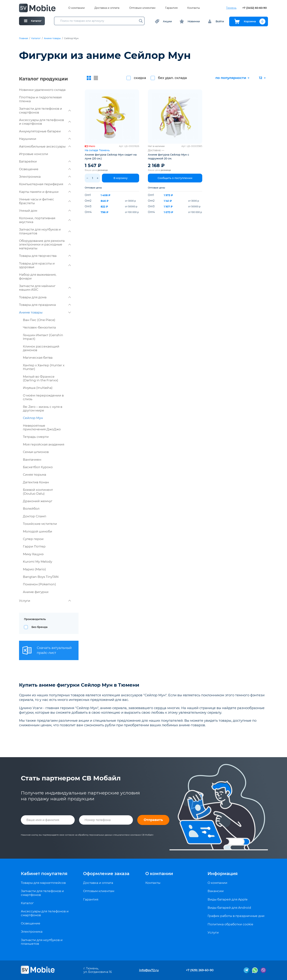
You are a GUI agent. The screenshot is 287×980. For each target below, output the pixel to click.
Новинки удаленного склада (42, 90)
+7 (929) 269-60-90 (200, 970)
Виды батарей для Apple (227, 899)
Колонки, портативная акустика (45, 220)
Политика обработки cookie (230, 924)
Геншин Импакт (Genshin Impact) (43, 337)
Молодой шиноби (37, 531)
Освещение (45, 169)
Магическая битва (38, 357)
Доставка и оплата (106, 8)
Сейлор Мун (33, 418)
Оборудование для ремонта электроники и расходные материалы (45, 244)
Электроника (45, 176)
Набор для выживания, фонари (37, 276)
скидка (140, 78)
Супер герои (33, 539)
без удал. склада (172, 78)
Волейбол (31, 508)
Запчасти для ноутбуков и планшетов (45, 231)
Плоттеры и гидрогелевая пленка (40, 99)
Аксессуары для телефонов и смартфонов (45, 121)
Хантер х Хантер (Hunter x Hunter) (43, 367)
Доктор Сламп (34, 516)
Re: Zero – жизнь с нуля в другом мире (42, 408)
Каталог (36, 38)
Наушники (45, 139)
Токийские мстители (40, 524)
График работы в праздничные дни (236, 916)
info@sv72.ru (149, 970)
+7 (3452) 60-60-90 (254, 8)
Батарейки (45, 161)
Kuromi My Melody (37, 561)
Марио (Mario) (34, 569)
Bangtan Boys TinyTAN (41, 577)
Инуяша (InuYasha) (38, 388)
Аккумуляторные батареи (45, 131)
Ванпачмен (32, 459)
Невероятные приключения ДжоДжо (42, 427)
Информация (223, 873)
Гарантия (171, 8)
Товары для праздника (45, 305)
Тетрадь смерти (36, 437)
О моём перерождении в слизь (43, 397)
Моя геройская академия (43, 444)
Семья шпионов (36, 452)
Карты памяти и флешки (45, 192)
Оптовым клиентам (142, 8)
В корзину (120, 178)
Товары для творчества (45, 256)
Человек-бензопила (39, 327)
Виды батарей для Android (229, 907)
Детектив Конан (36, 482)
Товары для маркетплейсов (43, 883)
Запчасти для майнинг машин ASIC (45, 287)
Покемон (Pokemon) (39, 584)
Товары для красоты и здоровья (45, 265)
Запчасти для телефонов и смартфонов (45, 110)
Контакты (193, 8)
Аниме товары (52, 38)
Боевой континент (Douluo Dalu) (38, 491)
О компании (76, 8)
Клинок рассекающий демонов (41, 348)
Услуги (45, 601)
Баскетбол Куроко (38, 467)
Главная (23, 38)
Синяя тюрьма (34, 474)
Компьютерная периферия (45, 184)
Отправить (153, 820)
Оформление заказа (106, 873)
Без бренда (39, 627)
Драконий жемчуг (37, 501)
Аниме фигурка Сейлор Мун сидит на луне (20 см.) (111, 156)
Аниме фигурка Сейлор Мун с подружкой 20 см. (168, 156)
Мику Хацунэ (33, 554)
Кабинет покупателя (44, 873)
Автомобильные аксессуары (45, 146)
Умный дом (45, 210)
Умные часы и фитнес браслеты (45, 201)
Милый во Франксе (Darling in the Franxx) (40, 378)
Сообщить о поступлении (175, 178)
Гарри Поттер (34, 546)
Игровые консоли (33, 154)
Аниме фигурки (36, 592)
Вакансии (216, 891)
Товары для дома (45, 297)
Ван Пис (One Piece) (39, 320)
